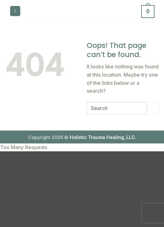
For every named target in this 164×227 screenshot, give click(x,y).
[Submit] (153, 108)
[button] (15, 11)
